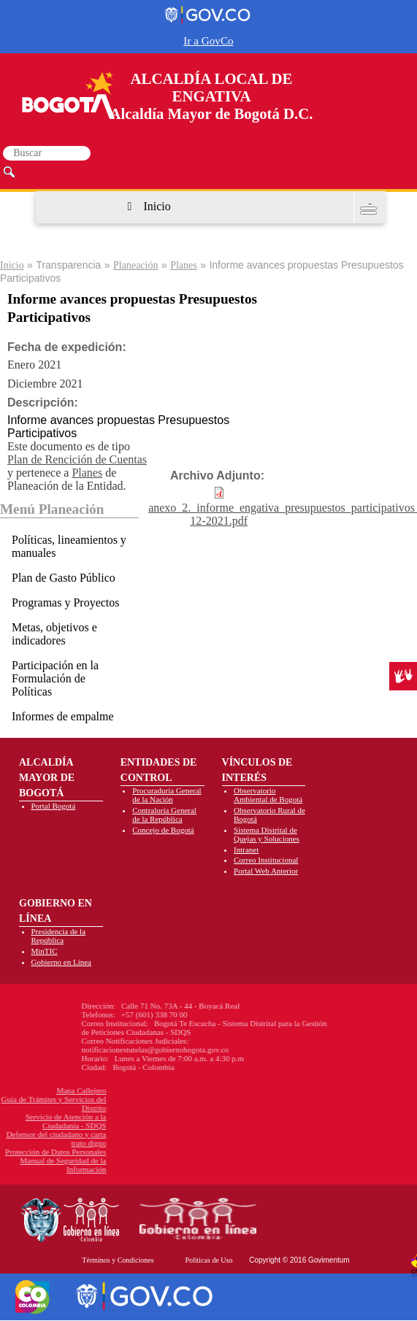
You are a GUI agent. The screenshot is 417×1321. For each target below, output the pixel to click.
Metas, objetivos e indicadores (54, 634)
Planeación (135, 265)
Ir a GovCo (208, 40)
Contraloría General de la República (164, 814)
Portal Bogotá (53, 805)
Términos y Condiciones (117, 1260)
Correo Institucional (266, 859)
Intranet (246, 849)
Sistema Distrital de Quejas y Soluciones (266, 834)
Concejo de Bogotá (163, 829)
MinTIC (44, 951)
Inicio (156, 206)
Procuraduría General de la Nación (166, 795)
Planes (183, 265)
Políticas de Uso (208, 1260)
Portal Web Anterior (266, 870)
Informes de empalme (63, 716)
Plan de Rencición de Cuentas (77, 459)
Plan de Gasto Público (63, 577)
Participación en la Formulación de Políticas (55, 678)
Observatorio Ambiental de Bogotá (268, 795)
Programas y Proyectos (66, 602)
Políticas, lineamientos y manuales (69, 546)
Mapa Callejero (37, 1090)
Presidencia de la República (58, 935)
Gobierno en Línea (61, 962)
